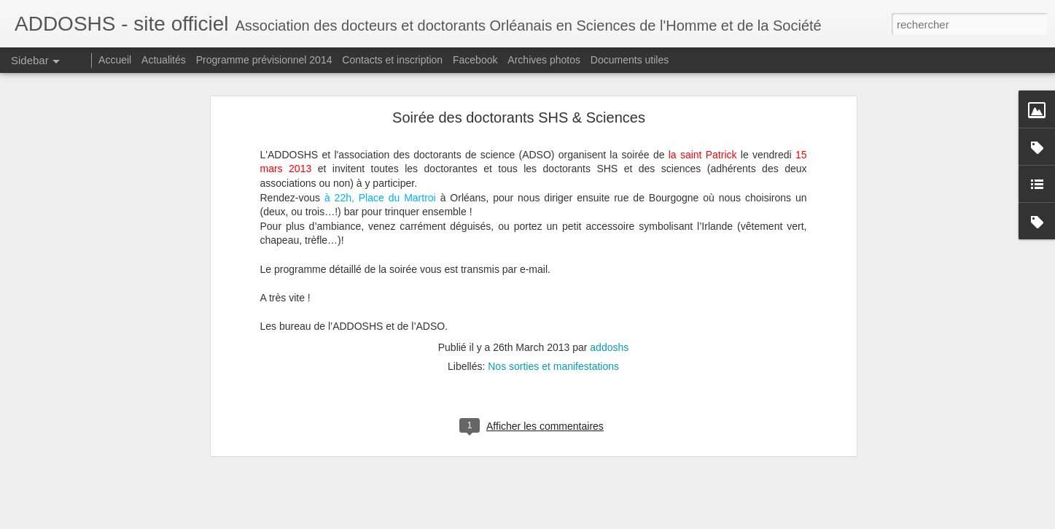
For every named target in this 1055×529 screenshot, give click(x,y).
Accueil (114, 60)
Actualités (163, 60)
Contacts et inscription (392, 60)
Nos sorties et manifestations (553, 319)
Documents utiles (630, 60)
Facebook (475, 60)
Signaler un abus (628, 521)
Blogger (580, 521)
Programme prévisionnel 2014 (264, 60)
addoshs (609, 300)
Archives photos (543, 60)
